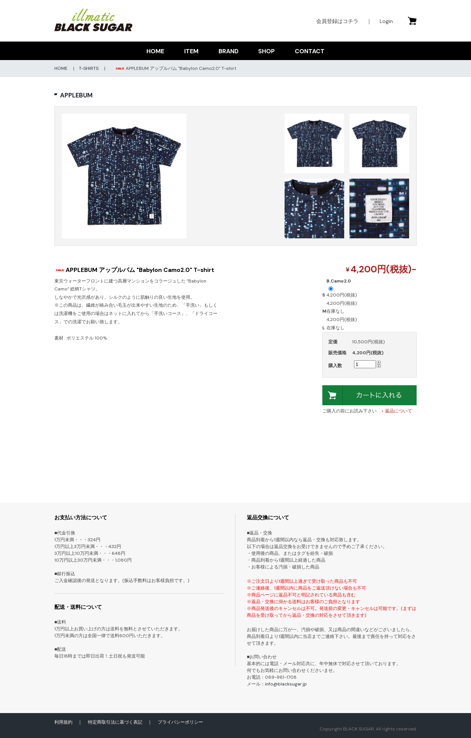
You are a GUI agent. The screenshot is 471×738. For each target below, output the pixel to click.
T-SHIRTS (89, 68)
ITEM (191, 51)
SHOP (266, 51)
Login (386, 21)
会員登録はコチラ (337, 21)
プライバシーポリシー (180, 722)
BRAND (229, 51)
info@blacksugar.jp (286, 684)
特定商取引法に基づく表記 (115, 722)
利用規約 (63, 722)
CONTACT (310, 51)
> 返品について (396, 411)
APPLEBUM (76, 95)
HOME (155, 51)
